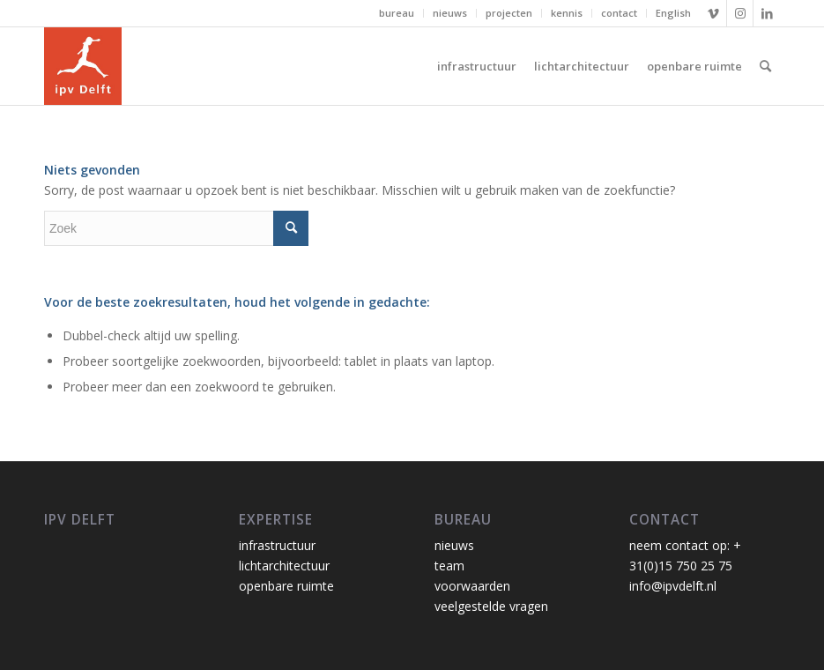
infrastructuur (277, 545)
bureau (396, 12)
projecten (509, 12)
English (673, 12)
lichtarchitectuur (284, 565)
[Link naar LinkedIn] (766, 13)
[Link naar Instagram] (740, 13)
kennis (567, 12)
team (449, 565)
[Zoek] (765, 66)
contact (619, 12)
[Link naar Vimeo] (713, 13)
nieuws (450, 12)
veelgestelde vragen (491, 606)
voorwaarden (472, 585)
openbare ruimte (286, 585)
